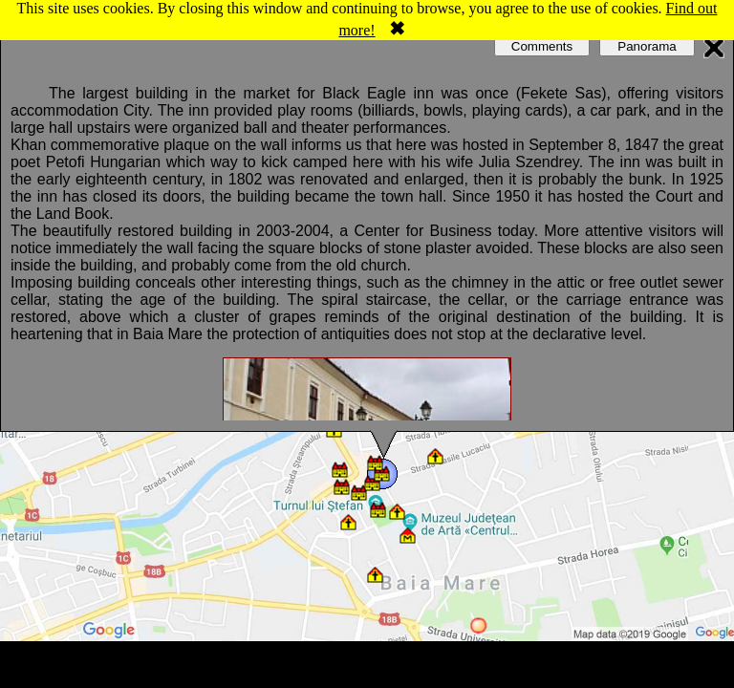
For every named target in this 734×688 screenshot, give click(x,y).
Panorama (647, 46)
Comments (541, 46)
